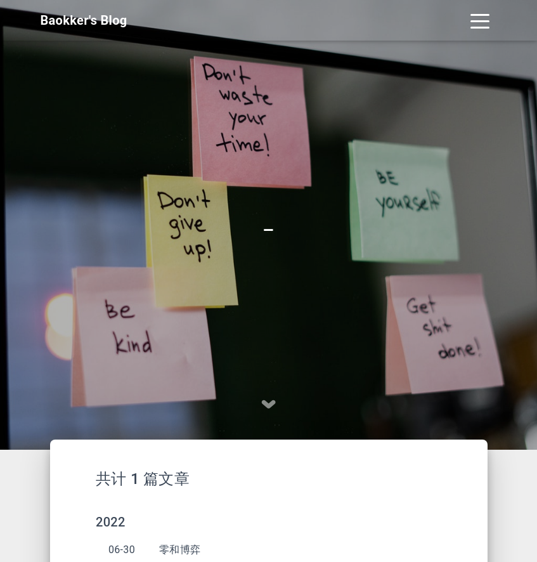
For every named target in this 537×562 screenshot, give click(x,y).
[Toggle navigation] (480, 20)
